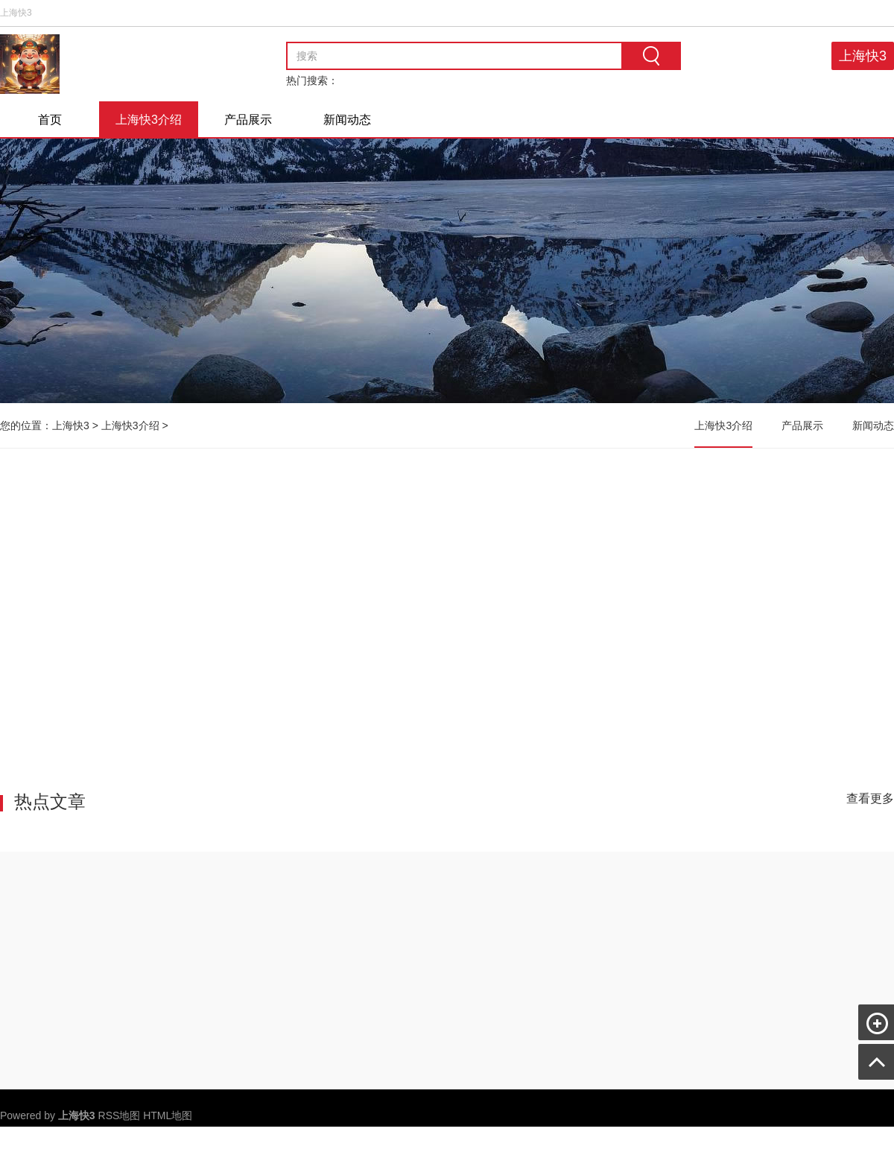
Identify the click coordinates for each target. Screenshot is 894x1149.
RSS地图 (119, 1115)
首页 (50, 119)
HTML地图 (167, 1115)
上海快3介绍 (148, 119)
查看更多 (870, 798)
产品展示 (248, 119)
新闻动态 (347, 119)
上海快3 (863, 55)
